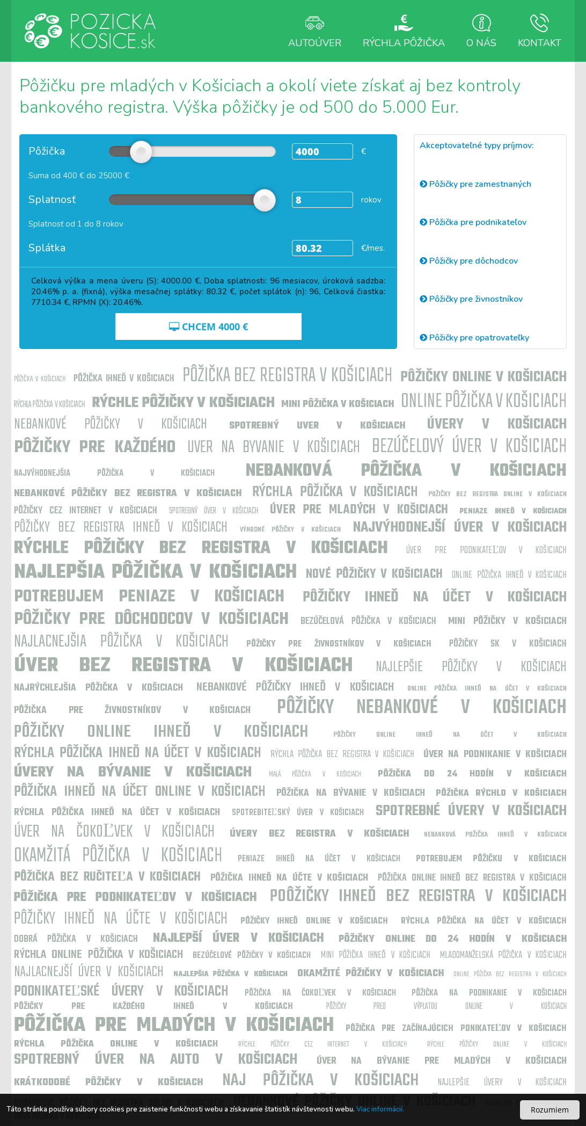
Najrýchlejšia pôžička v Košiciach (98, 688)
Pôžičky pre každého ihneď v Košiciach (153, 1007)
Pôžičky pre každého (94, 447)
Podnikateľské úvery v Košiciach (121, 991)
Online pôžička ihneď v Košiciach (509, 575)
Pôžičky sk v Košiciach (508, 644)
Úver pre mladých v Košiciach (359, 510)
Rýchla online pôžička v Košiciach (98, 954)
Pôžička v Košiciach (39, 379)
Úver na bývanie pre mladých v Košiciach (442, 1061)
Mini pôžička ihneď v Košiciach (375, 955)
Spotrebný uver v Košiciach (317, 426)
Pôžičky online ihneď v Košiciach (161, 732)
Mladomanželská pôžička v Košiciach (503, 955)
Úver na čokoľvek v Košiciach (114, 832)
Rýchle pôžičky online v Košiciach (497, 1044)
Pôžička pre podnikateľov (473, 222)
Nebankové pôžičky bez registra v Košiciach (127, 494)
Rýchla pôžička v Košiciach (49, 405)
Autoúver (314, 30)
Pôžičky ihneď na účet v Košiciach (435, 597)
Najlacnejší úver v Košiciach (89, 972)
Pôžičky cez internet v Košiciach (85, 511)
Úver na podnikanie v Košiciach (495, 754)
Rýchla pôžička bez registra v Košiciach (342, 754)
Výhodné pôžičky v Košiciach (290, 529)
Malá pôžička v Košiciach (315, 774)
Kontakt (539, 30)
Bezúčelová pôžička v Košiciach (368, 621)
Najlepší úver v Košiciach (238, 938)
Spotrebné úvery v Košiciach (471, 811)
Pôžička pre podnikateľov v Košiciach (135, 897)
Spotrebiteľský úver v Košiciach (298, 813)
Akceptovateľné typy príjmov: (477, 145)
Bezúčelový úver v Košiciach (469, 447)
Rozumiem (550, 1110)
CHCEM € (208, 326)
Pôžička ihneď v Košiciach (124, 379)
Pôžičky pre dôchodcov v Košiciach (151, 619)
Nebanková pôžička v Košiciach (406, 471)
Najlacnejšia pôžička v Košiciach (121, 642)
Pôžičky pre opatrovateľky (474, 337)
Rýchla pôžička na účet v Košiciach (484, 921)
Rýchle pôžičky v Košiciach (183, 403)
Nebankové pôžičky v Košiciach (110, 424)
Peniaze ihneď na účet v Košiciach (319, 859)
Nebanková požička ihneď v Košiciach (495, 834)
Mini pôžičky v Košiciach (507, 621)
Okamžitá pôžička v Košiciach (118, 856)
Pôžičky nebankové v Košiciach (422, 708)
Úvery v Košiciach (497, 424)
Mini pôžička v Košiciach (337, 404)
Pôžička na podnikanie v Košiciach (489, 993)
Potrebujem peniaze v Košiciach (149, 597)
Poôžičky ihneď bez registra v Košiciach (418, 896)
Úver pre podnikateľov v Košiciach (486, 550)
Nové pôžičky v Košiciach (374, 574)
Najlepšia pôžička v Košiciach (155, 572)
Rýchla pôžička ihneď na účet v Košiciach (137, 753)
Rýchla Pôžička (404, 30)
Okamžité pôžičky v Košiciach (370, 974)
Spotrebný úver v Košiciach (213, 511)
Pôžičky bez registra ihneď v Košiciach (121, 527)
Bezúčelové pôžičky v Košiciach (252, 956)
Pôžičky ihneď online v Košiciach (314, 921)
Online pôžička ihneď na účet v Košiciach (487, 688)
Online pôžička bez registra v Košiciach (510, 974)
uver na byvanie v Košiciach (273, 447)
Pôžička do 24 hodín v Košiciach (472, 774)
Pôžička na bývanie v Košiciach (350, 793)
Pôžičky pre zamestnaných (475, 184)
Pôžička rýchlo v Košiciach (501, 794)
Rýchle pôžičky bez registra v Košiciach (201, 548)
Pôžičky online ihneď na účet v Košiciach (450, 734)
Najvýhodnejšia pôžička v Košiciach (114, 474)
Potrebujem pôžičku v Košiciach (491, 859)
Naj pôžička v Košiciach (320, 1080)
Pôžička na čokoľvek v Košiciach (320, 993)
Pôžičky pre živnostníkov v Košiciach (338, 644)
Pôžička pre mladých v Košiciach (174, 1026)
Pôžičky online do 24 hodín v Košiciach (453, 939)
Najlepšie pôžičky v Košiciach (471, 667)
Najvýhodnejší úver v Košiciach (460, 527)
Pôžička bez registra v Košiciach (287, 376)
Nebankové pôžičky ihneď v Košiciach (295, 687)
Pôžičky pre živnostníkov (471, 299)
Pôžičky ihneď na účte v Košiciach (121, 919)
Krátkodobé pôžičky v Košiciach (108, 1083)
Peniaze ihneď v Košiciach (513, 511)
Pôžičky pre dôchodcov (469, 261)
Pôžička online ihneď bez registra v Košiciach (472, 878)
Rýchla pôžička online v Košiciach (116, 1044)
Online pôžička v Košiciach (484, 402)
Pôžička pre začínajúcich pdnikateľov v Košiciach (456, 1029)
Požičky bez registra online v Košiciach (498, 494)
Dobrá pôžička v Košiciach (76, 939)
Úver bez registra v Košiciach (183, 666)
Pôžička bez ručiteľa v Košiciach (107, 877)
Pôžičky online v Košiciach (483, 377)
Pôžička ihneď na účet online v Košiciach (140, 791)
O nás (481, 30)
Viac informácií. (380, 1109)
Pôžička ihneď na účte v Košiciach (289, 878)
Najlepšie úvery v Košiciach (502, 1083)
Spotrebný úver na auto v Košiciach (155, 1059)
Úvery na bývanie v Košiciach (133, 772)
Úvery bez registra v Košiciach (319, 834)
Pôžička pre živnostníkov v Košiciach (132, 710)
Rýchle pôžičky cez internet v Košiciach (322, 1044)
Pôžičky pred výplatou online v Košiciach (446, 1007)
